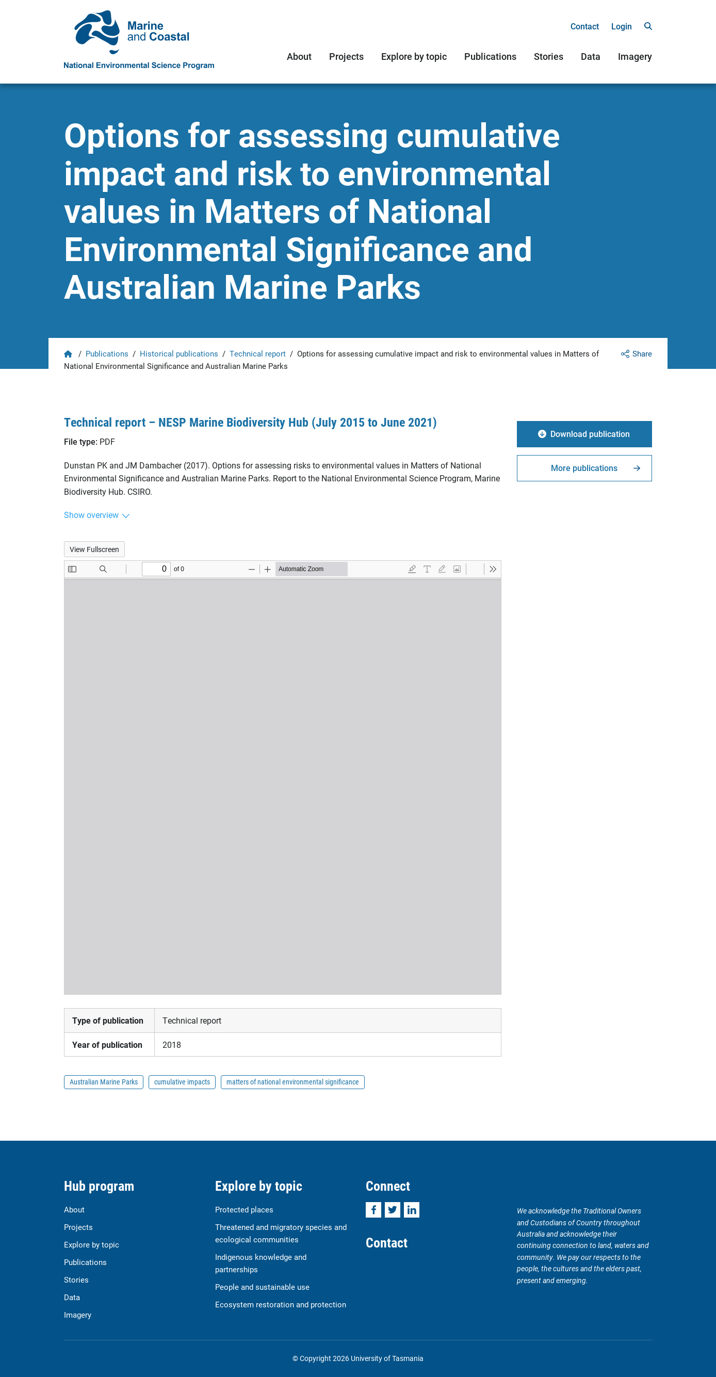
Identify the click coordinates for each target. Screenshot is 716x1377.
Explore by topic (414, 56)
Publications (490, 56)
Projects (346, 56)
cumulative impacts (182, 1082)
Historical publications (179, 353)
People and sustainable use (262, 1287)
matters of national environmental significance (292, 1082)
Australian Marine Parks (104, 1082)
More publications (584, 467)
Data (590, 56)
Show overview (91, 514)
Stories (548, 56)
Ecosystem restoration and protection (280, 1304)
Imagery (635, 56)
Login (621, 26)
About (299, 56)
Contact (585, 26)
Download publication (590, 433)
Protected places (244, 1209)
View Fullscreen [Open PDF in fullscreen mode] (94, 549)
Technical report (258, 353)
